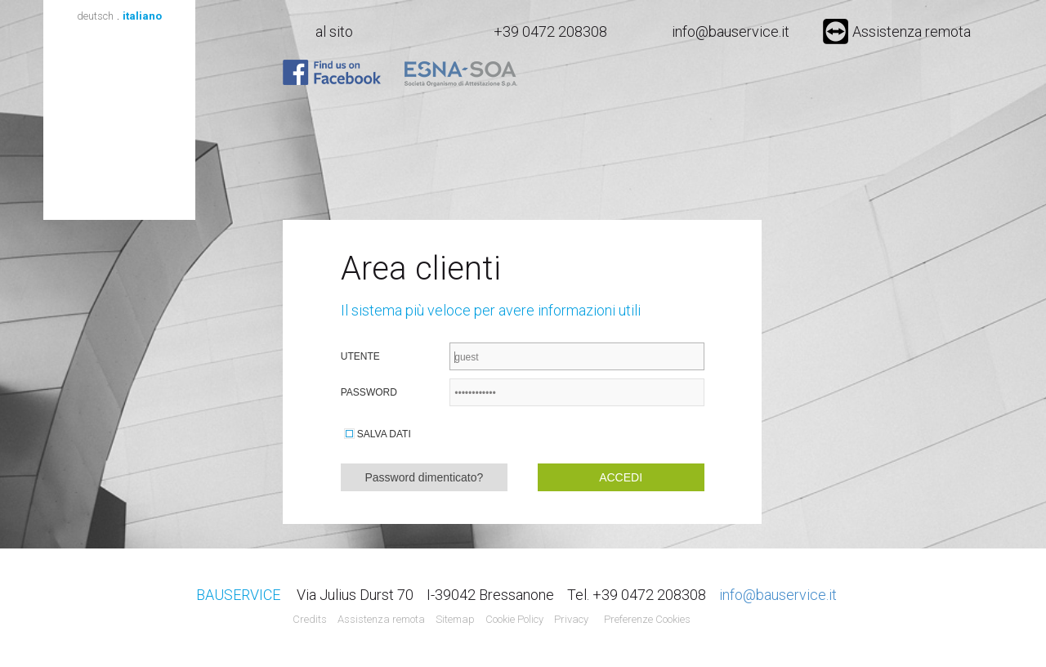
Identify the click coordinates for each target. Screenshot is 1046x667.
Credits (310, 619)
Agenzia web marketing (726, 620)
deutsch (95, 16)
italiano (142, 16)
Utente (360, 356)
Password (369, 392)
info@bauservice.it (730, 31)
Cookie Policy (514, 619)
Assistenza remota (897, 31)
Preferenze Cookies (647, 619)
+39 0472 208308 (550, 31)
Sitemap (455, 619)
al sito (334, 31)
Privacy (571, 619)
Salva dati (384, 434)
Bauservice (119, 122)
